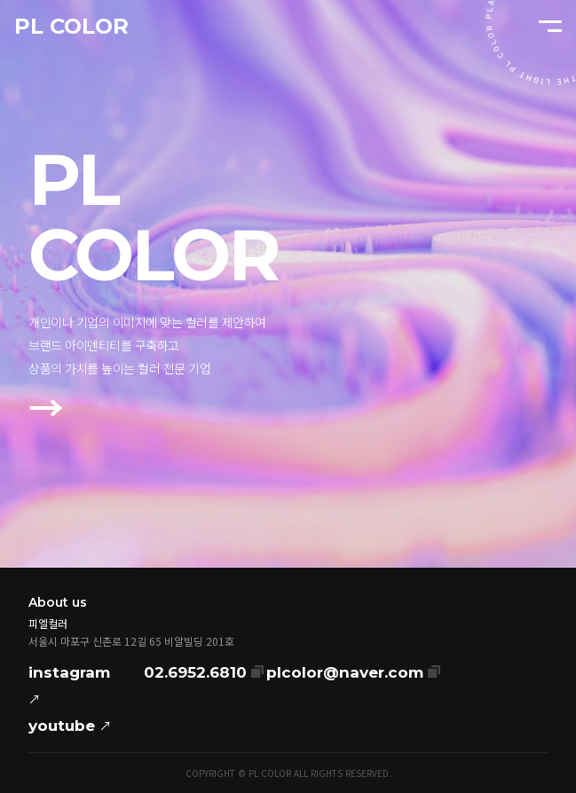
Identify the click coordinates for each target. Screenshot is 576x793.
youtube (70, 725)
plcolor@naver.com (353, 670)
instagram (69, 687)
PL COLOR (71, 26)
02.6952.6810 (204, 670)
